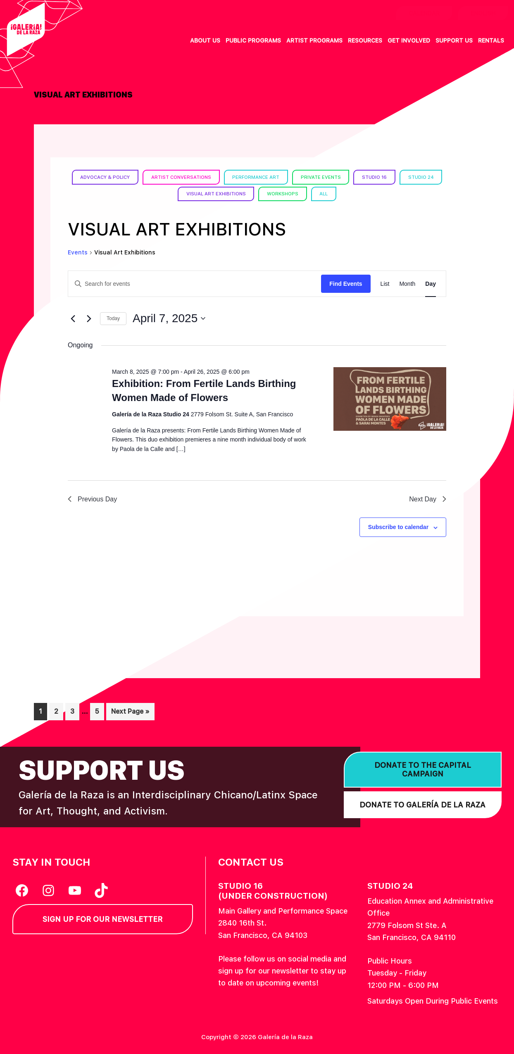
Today (113, 318)
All (352, 194)
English (483, 13)
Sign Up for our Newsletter (102, 919)
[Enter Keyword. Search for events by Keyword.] (194, 284)
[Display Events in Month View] (407, 284)
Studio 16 (405, 177)
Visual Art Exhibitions (238, 194)
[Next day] (89, 318)
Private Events (348, 177)
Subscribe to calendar (398, 527)
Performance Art (281, 177)
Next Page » (130, 713)
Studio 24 (171, 194)
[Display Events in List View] (385, 284)
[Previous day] (73, 318)
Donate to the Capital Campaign (422, 769)
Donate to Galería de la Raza (422, 804)
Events (78, 252)
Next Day (427, 498)
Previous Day (92, 498)
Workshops (309, 194)
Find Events (345, 283)
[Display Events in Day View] (430, 284)
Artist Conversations (202, 177)
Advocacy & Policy (122, 177)
